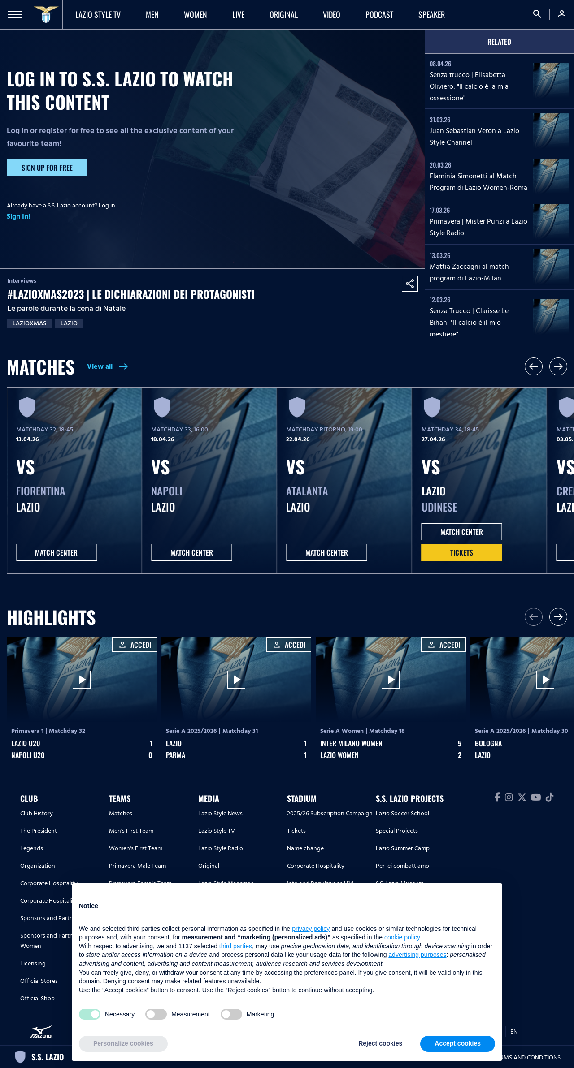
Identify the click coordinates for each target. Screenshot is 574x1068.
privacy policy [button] (311, 928)
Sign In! (18, 216)
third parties (235, 946)
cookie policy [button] (402, 937)
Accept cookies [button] (458, 1043)
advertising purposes (417, 954)
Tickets (461, 552)
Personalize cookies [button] (123, 1043)
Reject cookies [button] (380, 1043)
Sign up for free (47, 167)
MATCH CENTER (56, 552)
